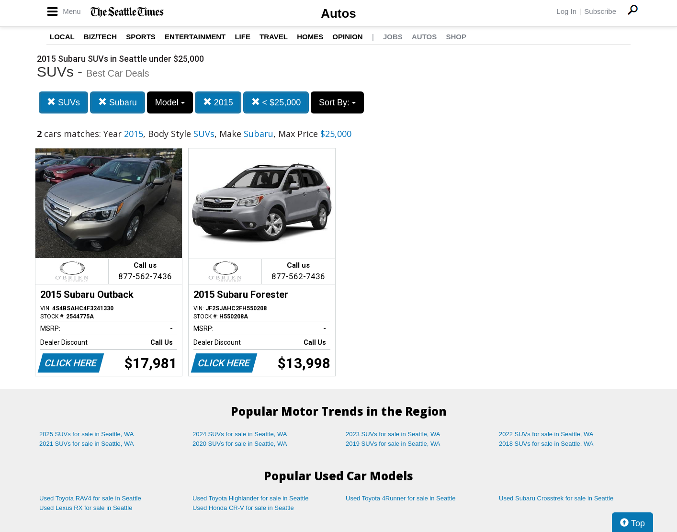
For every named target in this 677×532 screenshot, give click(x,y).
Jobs (393, 37)
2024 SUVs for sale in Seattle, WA (239, 434)
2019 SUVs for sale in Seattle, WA (393, 443)
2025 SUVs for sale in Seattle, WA (86, 434)
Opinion (347, 37)
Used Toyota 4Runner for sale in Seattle (401, 498)
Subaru (117, 102)
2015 (218, 102)
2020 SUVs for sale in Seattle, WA (239, 443)
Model (170, 102)
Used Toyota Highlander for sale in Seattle (250, 498)
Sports (141, 37)
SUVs (63, 102)
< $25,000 (276, 102)
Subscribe (600, 11)
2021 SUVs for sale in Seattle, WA (86, 443)
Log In (566, 11)
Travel (274, 37)
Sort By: (337, 102)
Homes (310, 37)
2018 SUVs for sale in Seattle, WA (546, 443)
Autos (338, 13)
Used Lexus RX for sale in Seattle (85, 507)
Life (242, 37)
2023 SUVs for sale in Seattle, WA (393, 434)
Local (62, 37)
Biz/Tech (100, 37)
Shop (456, 37)
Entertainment (195, 37)
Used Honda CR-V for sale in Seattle (243, 507)
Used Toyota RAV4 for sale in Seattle (90, 498)
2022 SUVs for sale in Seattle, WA (546, 434)
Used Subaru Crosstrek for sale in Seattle (556, 498)
